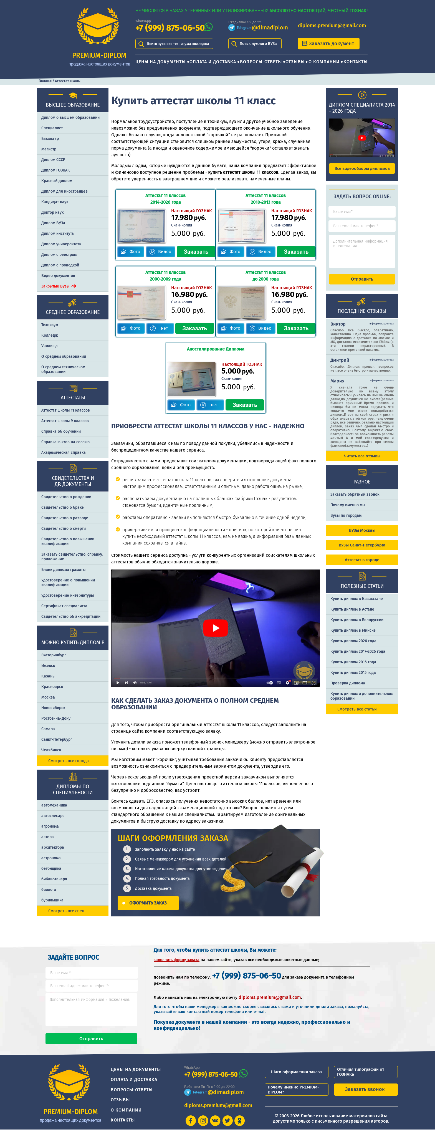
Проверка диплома (347, 688)
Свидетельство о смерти (63, 528)
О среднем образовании (63, 356)
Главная (45, 81)
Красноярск (52, 686)
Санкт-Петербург (56, 739)
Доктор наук (52, 212)
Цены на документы (160, 61)
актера (47, 837)
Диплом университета (61, 244)
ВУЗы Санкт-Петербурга (362, 550)
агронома (50, 826)
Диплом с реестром (59, 254)
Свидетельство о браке (62, 507)
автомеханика (54, 805)
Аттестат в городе (362, 564)
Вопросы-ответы (261, 61)
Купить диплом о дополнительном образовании (361, 701)
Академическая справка (63, 452)
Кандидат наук (54, 202)
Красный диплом (56, 180)
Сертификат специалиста (64, 606)
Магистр (48, 149)
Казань (47, 676)
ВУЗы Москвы (362, 535)
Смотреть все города (68, 760)
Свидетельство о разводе (64, 518)
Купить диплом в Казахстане (356, 603)
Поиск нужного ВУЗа (258, 43)
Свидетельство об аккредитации (70, 616)
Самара (48, 729)
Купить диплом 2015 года (353, 677)
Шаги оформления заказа (296, 1076)
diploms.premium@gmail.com (332, 25)
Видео (163, 251)
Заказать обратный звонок (354, 499)
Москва (48, 697)
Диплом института (57, 233)
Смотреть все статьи (357, 714)
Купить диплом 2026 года (353, 646)
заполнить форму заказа (176, 959)
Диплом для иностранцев (64, 191)
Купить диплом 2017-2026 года (357, 656)
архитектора (52, 847)
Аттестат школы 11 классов (65, 410)
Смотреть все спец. (66, 910)
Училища (49, 346)
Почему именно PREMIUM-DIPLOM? (293, 1094)
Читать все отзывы (362, 460)
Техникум (49, 324)
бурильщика (52, 900)
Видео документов (58, 275)
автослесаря (53, 815)
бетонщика (51, 868)
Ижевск (48, 665)
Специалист (52, 128)
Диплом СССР (53, 159)
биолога (48, 889)
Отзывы (295, 61)
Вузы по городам (345, 520)
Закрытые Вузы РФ (58, 286)
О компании (324, 61)
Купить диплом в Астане (352, 614)
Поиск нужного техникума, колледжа (180, 43)
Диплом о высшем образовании (70, 117)
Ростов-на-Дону (55, 718)
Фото (133, 251)
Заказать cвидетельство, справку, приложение (72, 556)
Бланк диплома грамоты (63, 569)
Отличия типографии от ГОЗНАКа (360, 1076)
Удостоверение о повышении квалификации (68, 582)
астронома (51, 858)
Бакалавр (50, 138)
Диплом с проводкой (60, 265)
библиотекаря (54, 879)
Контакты (355, 61)
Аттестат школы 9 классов (65, 421)
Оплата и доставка (212, 61)
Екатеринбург (53, 655)
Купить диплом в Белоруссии (356, 625)
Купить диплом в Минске (353, 635)
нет (163, 328)
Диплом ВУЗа (53, 223)
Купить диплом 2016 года (353, 667)
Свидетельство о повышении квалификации (67, 541)
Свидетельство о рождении (66, 497)
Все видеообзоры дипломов (362, 168)
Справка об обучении (61, 431)
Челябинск (51, 750)
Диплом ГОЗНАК (55, 170)
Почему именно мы (347, 510)
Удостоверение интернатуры (67, 595)
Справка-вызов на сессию (65, 442)
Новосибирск (53, 707)
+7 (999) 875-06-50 (169, 28)
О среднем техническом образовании (63, 369)
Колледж (49, 335)
